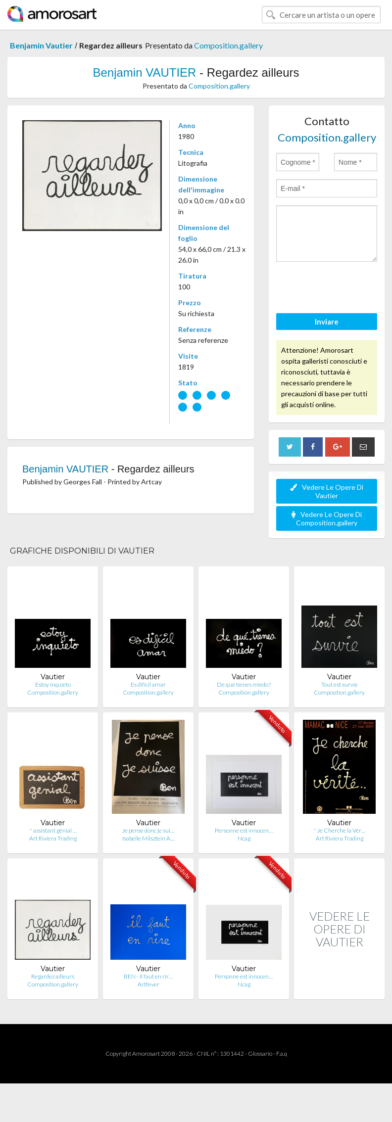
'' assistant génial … (53, 830)
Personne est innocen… (244, 830)
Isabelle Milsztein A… (148, 838)
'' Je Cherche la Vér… (339, 830)
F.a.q (281, 1053)
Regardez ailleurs (52, 976)
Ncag (244, 838)
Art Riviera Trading (53, 838)
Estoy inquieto (53, 684)
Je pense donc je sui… (148, 830)
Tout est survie (339, 684)
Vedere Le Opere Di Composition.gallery (327, 518)
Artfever (148, 984)
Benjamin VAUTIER (144, 72)
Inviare (327, 321)
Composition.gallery (228, 45)
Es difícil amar (148, 684)
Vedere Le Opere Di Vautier (326, 491)
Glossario (260, 1053)
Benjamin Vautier (41, 45)
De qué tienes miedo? (244, 684)
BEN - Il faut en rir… (148, 976)
